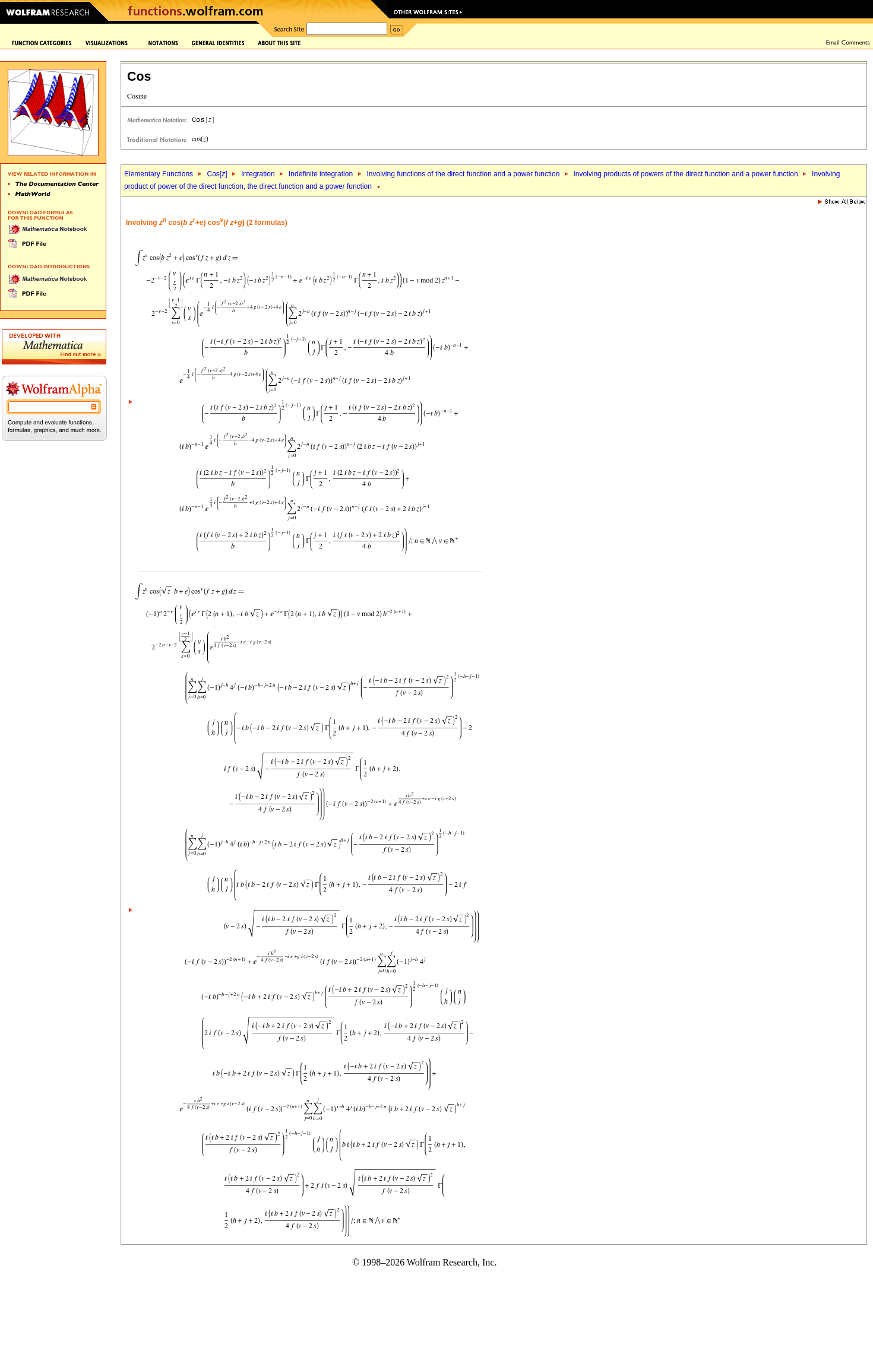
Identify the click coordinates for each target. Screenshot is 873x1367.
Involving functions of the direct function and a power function (464, 174)
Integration (258, 174)
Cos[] (217, 174)
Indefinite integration (321, 174)
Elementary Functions (158, 174)
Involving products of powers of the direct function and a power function (685, 174)
